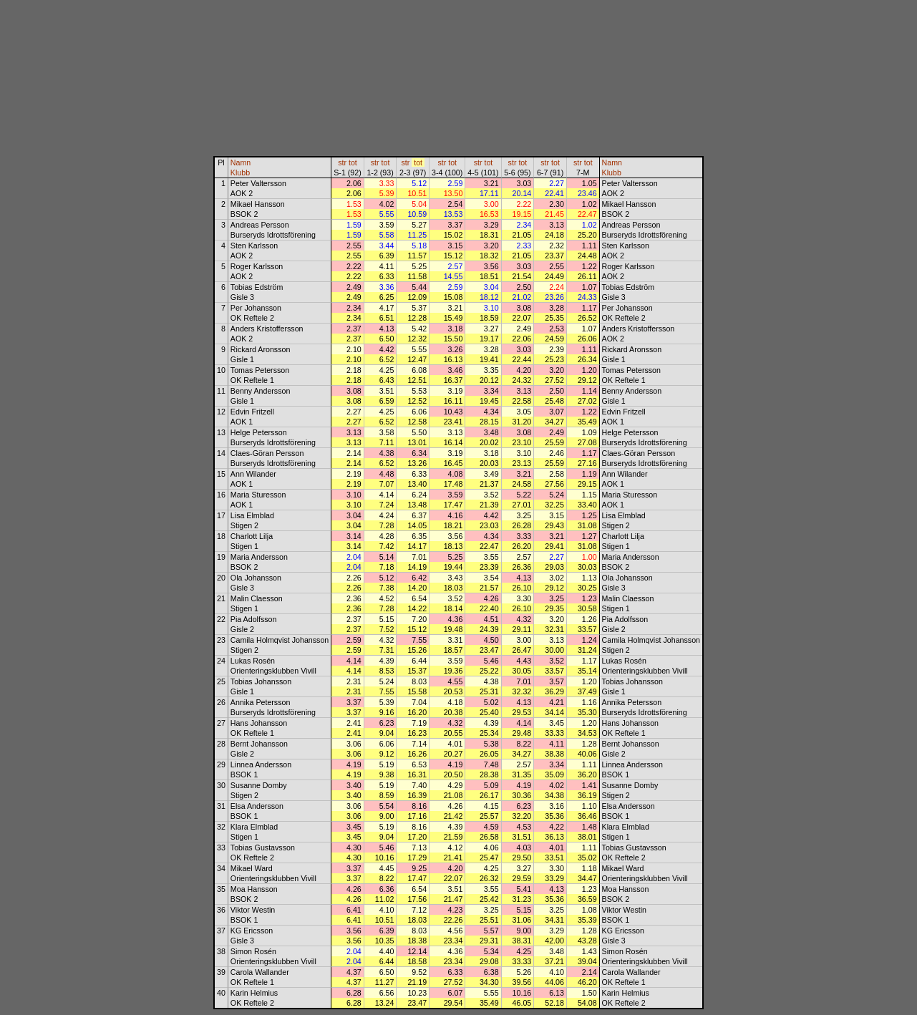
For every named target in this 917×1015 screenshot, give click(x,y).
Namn (241, 162)
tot (353, 162)
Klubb (240, 172)
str (342, 162)
